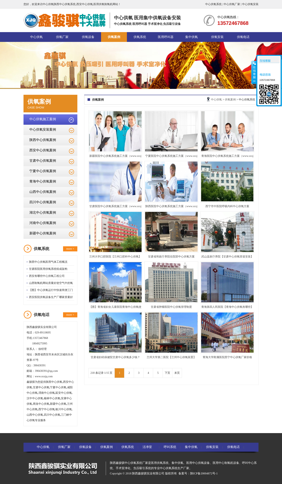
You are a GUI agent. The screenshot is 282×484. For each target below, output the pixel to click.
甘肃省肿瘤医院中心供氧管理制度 (171, 306)
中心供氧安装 (250, 4)
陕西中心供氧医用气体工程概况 (48, 261)
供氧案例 (114, 37)
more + (70, 248)
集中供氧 (191, 37)
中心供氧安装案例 (42, 129)
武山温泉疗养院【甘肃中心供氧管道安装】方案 (227, 257)
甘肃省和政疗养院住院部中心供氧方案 (171, 256)
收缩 (254, 72)
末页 (177, 372)
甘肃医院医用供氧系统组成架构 (48, 268)
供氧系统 (140, 37)
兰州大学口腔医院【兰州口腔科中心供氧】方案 (115, 257)
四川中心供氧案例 (42, 202)
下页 (167, 372)
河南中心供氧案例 (42, 223)
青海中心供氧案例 (42, 181)
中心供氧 (36, 37)
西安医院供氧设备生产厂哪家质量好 (51, 297)
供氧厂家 (62, 37)
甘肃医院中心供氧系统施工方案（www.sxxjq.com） (115, 207)
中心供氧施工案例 (42, 119)
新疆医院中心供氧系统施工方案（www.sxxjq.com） (115, 156)
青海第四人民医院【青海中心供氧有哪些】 (227, 306)
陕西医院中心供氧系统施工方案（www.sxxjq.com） (171, 207)
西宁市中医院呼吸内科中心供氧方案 (227, 206)
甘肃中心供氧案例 (42, 161)
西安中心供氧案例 (42, 150)
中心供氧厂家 (232, 4)
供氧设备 (88, 37)
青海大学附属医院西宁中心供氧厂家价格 (227, 357)
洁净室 (147, 447)
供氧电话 (243, 37)
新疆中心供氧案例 (42, 233)
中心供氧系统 (213, 4)
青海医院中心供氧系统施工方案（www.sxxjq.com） (227, 156)
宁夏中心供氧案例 (42, 171)
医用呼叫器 (166, 37)
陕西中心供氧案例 (42, 140)
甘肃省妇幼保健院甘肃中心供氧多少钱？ (115, 357)
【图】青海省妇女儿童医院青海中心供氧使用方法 (115, 307)
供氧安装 (217, 37)
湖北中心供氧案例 (42, 212)
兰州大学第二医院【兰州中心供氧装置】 (171, 357)
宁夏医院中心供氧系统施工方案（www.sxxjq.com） (171, 156)
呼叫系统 (170, 447)
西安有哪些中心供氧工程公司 (47, 276)
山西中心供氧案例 (42, 192)
